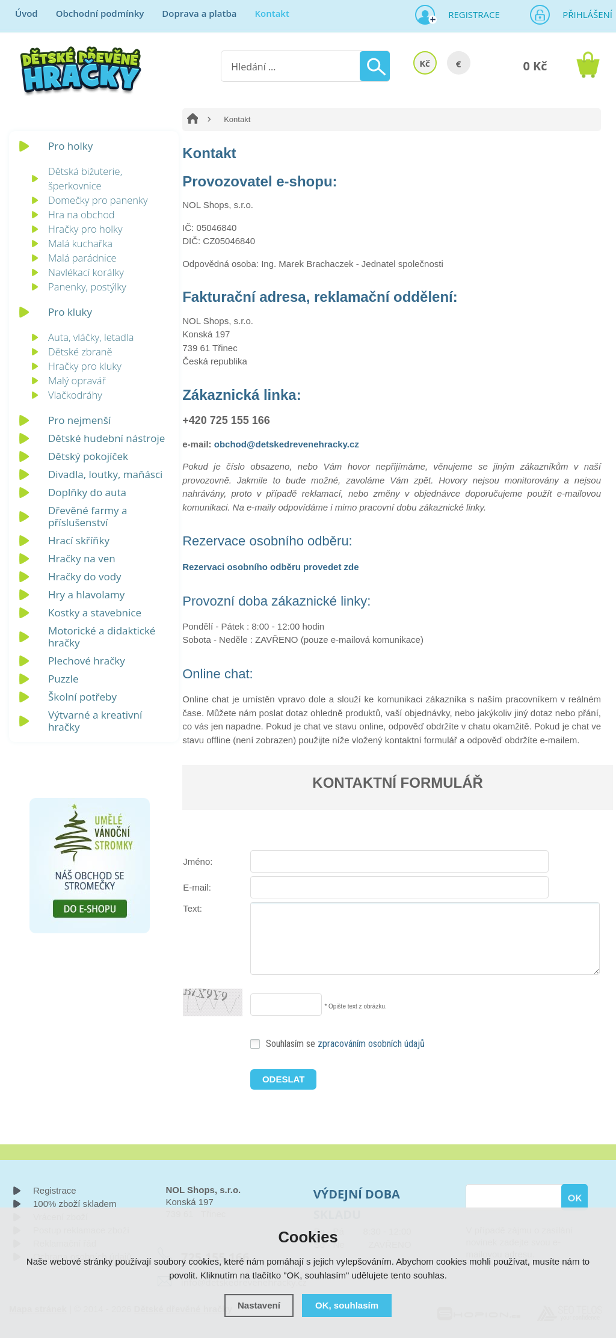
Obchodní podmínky (100, 13)
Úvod (26, 13)
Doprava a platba (199, 13)
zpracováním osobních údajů (371, 1043)
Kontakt (271, 13)
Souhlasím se (345, 1043)
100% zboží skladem (74, 1203)
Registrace (469, 14)
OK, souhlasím (346, 1305)
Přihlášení (583, 14)
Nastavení (259, 1305)
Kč (424, 63)
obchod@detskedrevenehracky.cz (286, 444)
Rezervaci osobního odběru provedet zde (270, 567)
